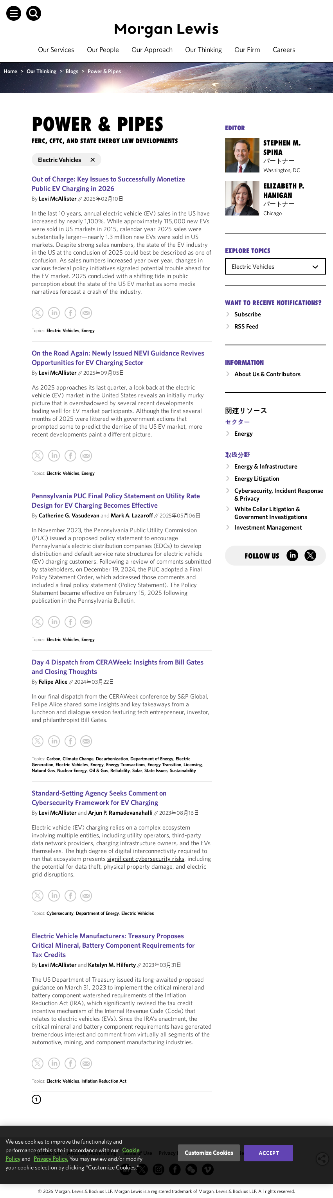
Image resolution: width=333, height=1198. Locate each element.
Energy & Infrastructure (265, 466)
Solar (137, 770)
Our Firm (247, 49)
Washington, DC (281, 170)
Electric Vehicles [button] (66, 159)
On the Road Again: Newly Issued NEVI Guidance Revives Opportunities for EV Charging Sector (118, 357)
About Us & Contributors (267, 374)
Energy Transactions (125, 764)
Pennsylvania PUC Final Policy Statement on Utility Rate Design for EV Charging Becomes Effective (116, 500)
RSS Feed (246, 326)
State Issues (155, 770)
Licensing (193, 764)
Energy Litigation (256, 478)
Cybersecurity (60, 913)
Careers (284, 49)
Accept (269, 1153)
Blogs (72, 71)
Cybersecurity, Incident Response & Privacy (278, 494)
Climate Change (78, 759)
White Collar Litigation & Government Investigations (270, 513)
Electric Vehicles (63, 330)
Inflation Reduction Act (103, 1081)
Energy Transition (164, 764)
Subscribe (247, 314)
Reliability (120, 770)
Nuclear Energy (72, 770)
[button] (13, 13)
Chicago (272, 213)
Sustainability (183, 770)
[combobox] (275, 266)
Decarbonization (112, 759)
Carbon (53, 759)
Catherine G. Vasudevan (69, 515)
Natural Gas (43, 770)
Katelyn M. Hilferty (112, 964)
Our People (103, 49)
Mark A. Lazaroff (132, 515)
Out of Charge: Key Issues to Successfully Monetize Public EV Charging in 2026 (108, 183)
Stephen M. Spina (282, 147)
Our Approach (152, 49)
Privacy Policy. (51, 1158)
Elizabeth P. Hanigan (283, 190)
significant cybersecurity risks (145, 858)
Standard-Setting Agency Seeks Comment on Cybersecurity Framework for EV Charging (99, 797)
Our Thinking (203, 49)
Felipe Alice (53, 681)
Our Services (56, 49)
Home (10, 71)
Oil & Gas (98, 770)
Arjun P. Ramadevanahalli (120, 812)
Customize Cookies (209, 1153)
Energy (88, 330)
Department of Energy (151, 759)
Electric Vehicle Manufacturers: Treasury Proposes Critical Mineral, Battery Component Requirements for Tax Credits (113, 945)
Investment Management (268, 527)
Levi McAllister (58, 198)
